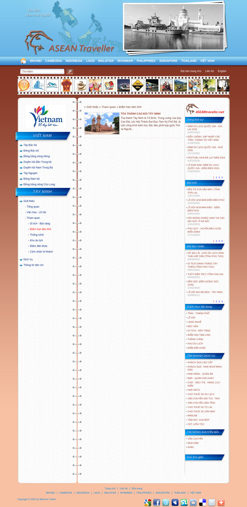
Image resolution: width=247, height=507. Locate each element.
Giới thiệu (29, 201)
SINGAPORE (168, 60)
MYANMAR (125, 60)
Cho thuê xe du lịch (201, 394)
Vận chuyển (195, 438)
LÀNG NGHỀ (194, 322)
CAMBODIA (53, 60)
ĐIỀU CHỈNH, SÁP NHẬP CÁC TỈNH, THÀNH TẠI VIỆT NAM (204, 139)
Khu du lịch (36, 240)
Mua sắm (193, 443)
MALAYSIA (106, 60)
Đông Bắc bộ (31, 150)
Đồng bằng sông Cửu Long (39, 184)
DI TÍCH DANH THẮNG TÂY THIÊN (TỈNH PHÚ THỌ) (203, 266)
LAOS (90, 60)
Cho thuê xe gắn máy (201, 411)
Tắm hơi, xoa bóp (199, 420)
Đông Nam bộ (32, 178)
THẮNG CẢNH (195, 339)
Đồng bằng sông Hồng (37, 156)
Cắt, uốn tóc (196, 424)
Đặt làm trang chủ (191, 71)
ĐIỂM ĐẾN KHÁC (197, 348)
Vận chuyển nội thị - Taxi (204, 398)
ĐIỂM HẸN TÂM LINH (199, 335)
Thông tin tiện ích (34, 265)
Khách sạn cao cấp (200, 362)
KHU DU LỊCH (195, 343)
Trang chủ (110, 488)
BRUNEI (36, 60)
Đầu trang (137, 488)
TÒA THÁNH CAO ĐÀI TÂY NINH (141, 113)
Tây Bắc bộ (30, 145)
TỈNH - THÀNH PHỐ (199, 313)
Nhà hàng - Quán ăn (200, 374)
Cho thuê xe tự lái (200, 407)
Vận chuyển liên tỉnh (201, 402)
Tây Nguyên (31, 173)
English (222, 71)
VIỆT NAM (207, 60)
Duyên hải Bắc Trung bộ (38, 161)
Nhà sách (194, 390)
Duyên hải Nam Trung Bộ (38, 167)
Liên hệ (209, 71)
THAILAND (189, 60)
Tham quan (33, 217)
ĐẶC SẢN (193, 326)
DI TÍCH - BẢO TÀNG (199, 330)
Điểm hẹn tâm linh (40, 229)
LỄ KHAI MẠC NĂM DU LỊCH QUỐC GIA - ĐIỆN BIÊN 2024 (203, 168)
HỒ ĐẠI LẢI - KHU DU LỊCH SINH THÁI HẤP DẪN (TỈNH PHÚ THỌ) (206, 256)
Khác (191, 447)
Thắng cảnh (37, 234)
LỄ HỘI (191, 317)
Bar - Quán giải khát (201, 378)
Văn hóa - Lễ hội (36, 212)
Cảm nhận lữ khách (41, 251)
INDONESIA (74, 60)
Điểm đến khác (39, 246)
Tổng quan (33, 206)
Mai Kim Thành (48, 499)
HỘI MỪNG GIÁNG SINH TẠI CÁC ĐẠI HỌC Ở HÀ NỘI (206, 221)
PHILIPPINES (146, 60)
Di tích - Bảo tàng (40, 223)
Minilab (192, 415)
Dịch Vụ (28, 259)
